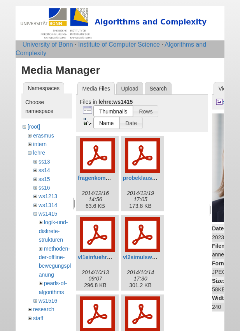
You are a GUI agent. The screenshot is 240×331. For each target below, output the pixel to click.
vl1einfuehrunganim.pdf (109, 257)
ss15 (44, 179)
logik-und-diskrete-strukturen (53, 231)
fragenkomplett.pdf (102, 178)
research (43, 309)
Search (157, 88)
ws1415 (48, 214)
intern (40, 144)
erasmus (43, 135)
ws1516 (48, 301)
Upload (129, 88)
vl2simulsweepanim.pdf (153, 257)
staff (38, 318)
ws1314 (48, 205)
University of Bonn (48, 44)
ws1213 (48, 196)
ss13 (44, 162)
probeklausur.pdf (145, 178)
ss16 (44, 188)
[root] (34, 127)
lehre (39, 153)
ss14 (44, 170)
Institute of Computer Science (119, 44)
